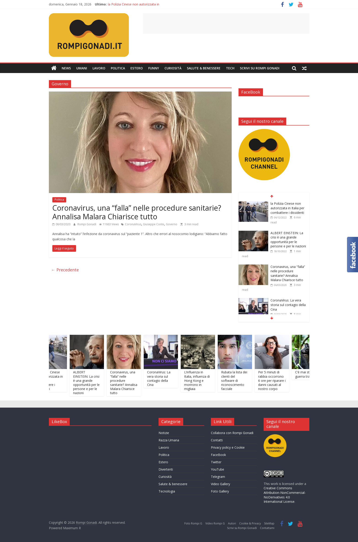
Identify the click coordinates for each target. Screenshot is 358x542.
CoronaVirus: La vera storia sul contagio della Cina (288, 304)
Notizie (164, 433)
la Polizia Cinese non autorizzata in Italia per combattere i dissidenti (287, 208)
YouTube (217, 469)
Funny (153, 68)
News (66, 68)
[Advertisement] (226, 23)
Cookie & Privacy (250, 523)
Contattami (267, 528)
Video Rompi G (215, 523)
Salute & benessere (173, 484)
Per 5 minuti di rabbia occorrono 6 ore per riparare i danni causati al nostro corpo (275, 380)
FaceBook (218, 455)
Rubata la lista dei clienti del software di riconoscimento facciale (238, 380)
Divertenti (166, 469)
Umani (81, 68)
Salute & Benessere (203, 68)
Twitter (216, 462)
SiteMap (269, 523)
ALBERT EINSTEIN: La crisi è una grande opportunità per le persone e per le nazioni (288, 240)
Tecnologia (167, 491)
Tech (230, 68)
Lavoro (99, 68)
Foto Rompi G (193, 523)
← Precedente (65, 269)
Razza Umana (169, 440)
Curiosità (172, 68)
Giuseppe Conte (153, 224)
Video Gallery (220, 484)
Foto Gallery (220, 491)
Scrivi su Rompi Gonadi (259, 68)
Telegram (218, 476)
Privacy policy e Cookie (228, 447)
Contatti (217, 440)
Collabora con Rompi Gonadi (232, 433)
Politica (118, 68)
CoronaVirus (133, 224)
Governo (171, 224)
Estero (136, 68)
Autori (232, 523)
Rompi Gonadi (87, 224)
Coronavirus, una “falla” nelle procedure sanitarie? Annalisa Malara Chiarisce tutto (136, 212)
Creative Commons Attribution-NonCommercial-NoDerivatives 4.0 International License (285, 495)
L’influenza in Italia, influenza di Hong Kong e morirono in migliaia (201, 380)
